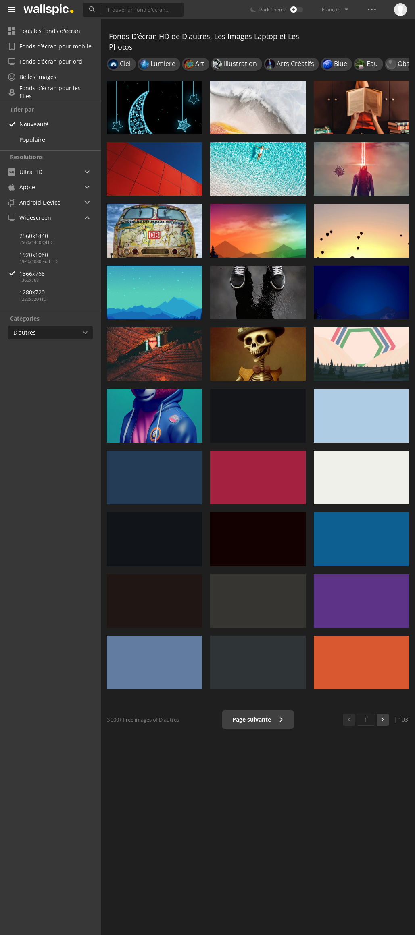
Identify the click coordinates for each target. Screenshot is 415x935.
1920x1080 (33, 255)
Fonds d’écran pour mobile (50, 46)
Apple (21, 187)
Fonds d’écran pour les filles (44, 92)
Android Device (34, 203)
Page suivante (258, 719)
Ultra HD (25, 172)
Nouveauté (34, 124)
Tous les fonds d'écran (44, 31)
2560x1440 (33, 236)
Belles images (32, 77)
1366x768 (60, 274)
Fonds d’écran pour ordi (46, 61)
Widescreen (29, 217)
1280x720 (32, 292)
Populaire (32, 139)
